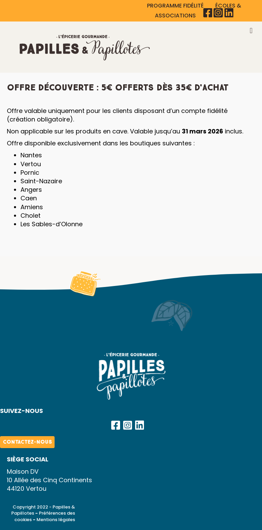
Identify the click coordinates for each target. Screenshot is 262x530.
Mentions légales (56, 519)
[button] (116, 425)
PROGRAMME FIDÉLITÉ (176, 6)
